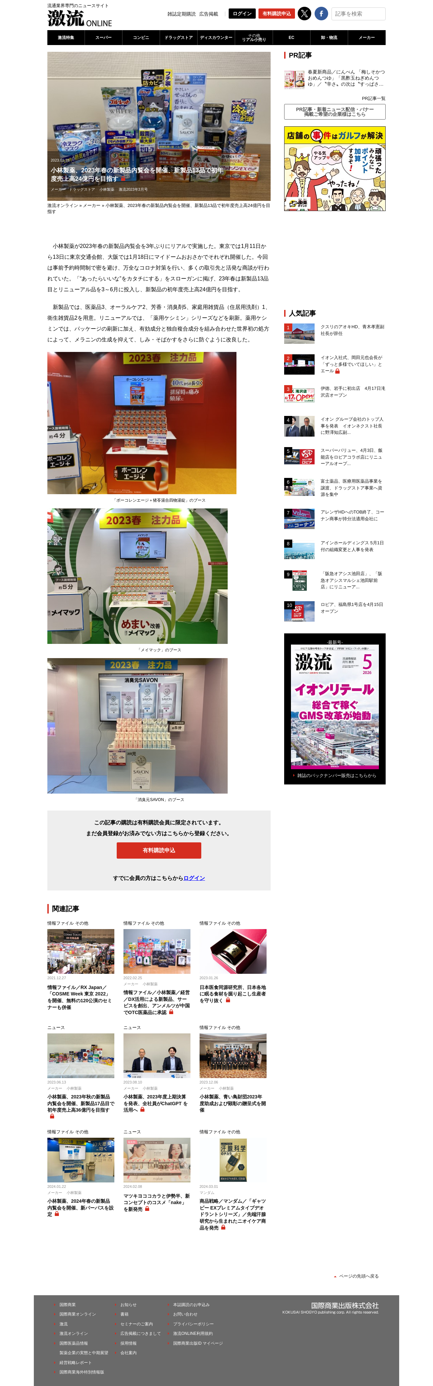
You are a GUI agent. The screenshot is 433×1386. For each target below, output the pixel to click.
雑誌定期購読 (181, 14)
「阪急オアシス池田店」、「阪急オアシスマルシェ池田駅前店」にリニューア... (351, 580)
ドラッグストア (178, 37)
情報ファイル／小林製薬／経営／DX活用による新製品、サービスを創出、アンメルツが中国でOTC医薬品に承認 (156, 1002)
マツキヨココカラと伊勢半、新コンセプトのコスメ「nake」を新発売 (156, 1202)
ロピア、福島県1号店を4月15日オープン (352, 608)
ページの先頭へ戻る (359, 1276)
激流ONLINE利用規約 (193, 1333)
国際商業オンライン (78, 1314)
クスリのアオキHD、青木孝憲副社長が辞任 (352, 330)
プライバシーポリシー (193, 1324)
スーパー (103, 37)
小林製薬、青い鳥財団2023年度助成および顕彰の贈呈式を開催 (233, 1103)
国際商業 (68, 1305)
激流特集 (66, 37)
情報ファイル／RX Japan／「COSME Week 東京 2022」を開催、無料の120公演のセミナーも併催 (79, 997)
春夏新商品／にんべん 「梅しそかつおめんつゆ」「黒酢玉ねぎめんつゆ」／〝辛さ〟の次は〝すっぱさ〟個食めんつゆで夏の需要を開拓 (346, 78)
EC (291, 37)
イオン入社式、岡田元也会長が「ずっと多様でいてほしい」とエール (351, 364)
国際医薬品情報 (74, 1343)
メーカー (367, 37)
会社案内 (128, 1353)
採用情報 (128, 1343)
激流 (64, 1324)
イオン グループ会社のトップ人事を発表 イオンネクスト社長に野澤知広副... (352, 426)
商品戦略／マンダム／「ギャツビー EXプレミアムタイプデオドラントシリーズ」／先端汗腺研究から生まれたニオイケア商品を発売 (233, 1214)
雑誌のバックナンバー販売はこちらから (337, 775)
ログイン (242, 13)
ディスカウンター (216, 37)
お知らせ (128, 1305)
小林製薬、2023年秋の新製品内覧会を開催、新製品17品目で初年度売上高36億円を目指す (80, 1103)
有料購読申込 (277, 13)
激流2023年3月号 (133, 189)
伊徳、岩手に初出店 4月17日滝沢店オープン (353, 392)
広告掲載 (208, 14)
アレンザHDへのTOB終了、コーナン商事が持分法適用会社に (352, 515)
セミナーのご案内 (136, 1324)
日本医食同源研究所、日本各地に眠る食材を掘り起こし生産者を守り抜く (233, 994)
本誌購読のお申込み (191, 1305)
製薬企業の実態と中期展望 (84, 1353)
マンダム (207, 1193)
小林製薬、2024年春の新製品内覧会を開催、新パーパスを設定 (80, 1207)
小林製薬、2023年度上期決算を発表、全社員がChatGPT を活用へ (155, 1103)
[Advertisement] (335, 260)
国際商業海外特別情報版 (82, 1372)
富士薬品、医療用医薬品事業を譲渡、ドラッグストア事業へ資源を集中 (351, 488)
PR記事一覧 (374, 98)
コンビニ (141, 37)
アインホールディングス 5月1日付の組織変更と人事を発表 (352, 546)
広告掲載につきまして (140, 1333)
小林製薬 (106, 189)
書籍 (124, 1314)
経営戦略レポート (76, 1363)
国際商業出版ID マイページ (198, 1343)
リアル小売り (253, 37)
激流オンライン (62, 205)
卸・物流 (329, 37)
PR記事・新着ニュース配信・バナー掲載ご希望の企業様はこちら (334, 112)
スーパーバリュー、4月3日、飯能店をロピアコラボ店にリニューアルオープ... (352, 457)
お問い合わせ (185, 1314)
